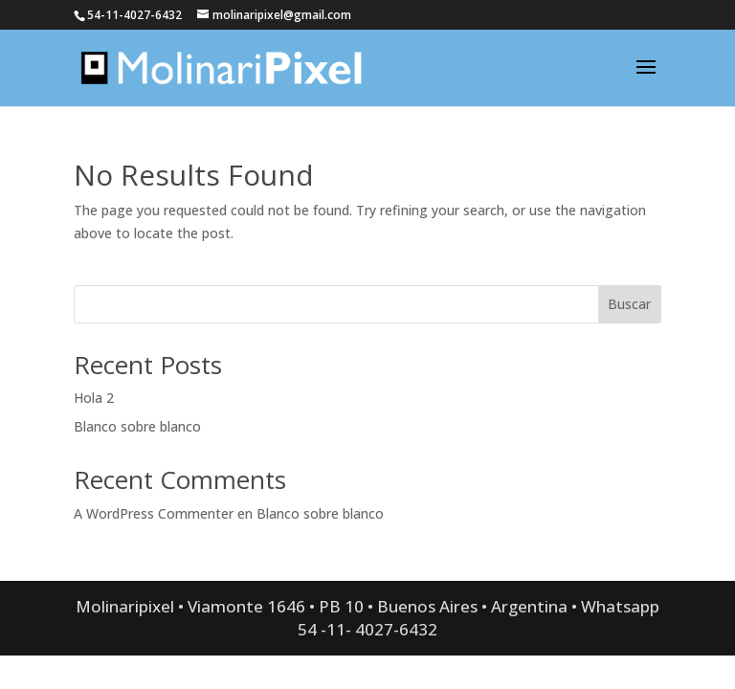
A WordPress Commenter (154, 513)
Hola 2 (94, 398)
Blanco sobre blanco (137, 426)
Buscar (629, 304)
